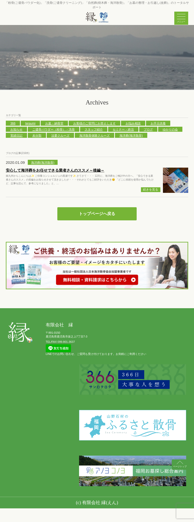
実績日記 (16, 135)
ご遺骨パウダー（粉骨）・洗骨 (53, 129)
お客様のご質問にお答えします (94, 123)
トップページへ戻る (97, 214)
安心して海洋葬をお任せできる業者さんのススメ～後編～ (55, 170)
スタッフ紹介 (94, 129)
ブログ (148, 129)
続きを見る (150, 189)
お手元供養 (158, 123)
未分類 (36, 135)
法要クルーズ (60, 135)
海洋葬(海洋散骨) (131, 135)
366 (12, 123)
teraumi (30, 123)
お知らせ (16, 129)
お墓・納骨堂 (54, 123)
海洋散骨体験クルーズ (94, 135)
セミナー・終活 (123, 129)
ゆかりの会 (170, 129)
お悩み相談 (133, 123)
